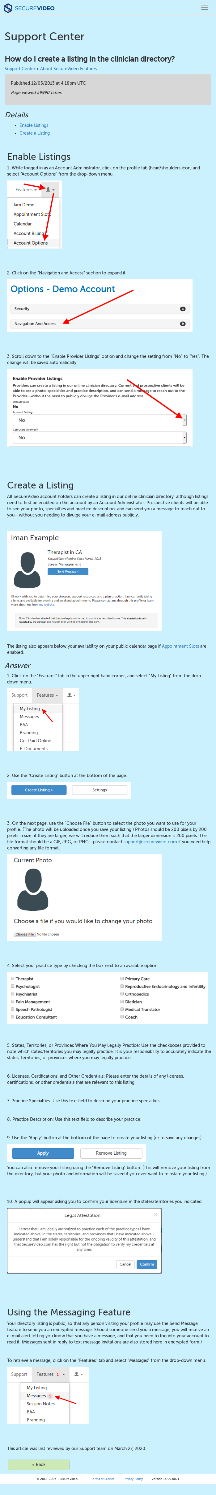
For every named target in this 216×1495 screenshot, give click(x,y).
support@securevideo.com (150, 842)
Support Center (20, 69)
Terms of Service (103, 1479)
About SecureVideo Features (68, 69)
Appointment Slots (180, 646)
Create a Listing (34, 133)
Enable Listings (33, 125)
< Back (38, 1464)
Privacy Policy (133, 1479)
